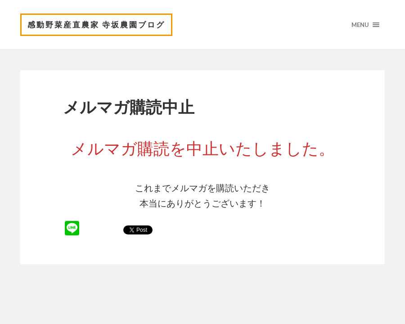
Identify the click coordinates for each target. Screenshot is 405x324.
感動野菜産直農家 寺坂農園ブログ (96, 24)
